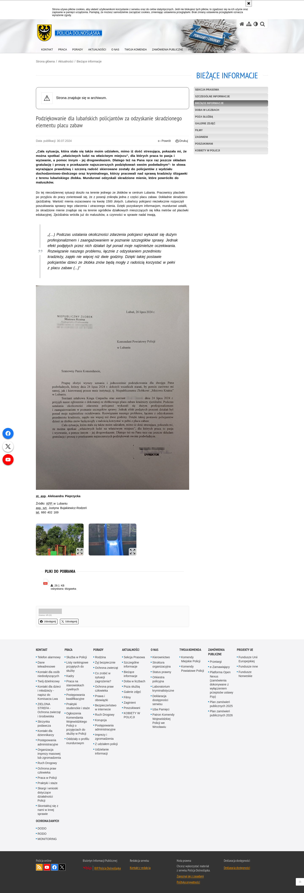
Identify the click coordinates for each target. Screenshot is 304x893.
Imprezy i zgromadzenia (104, 736)
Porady (98, 649)
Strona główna (45, 61)
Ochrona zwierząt (106, 667)
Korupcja (101, 720)
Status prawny (161, 672)
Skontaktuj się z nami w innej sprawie (48, 810)
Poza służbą (204, 116)
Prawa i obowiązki (101, 698)
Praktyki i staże (47, 783)
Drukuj (181, 141)
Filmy (199, 130)
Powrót (164, 141)
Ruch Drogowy (47, 763)
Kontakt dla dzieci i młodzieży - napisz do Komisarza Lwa (49, 692)
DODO (42, 828)
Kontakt (42, 649)
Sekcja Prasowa (207, 89)
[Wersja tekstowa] (256, 24)
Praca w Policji (47, 777)
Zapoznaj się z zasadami (190, 876)
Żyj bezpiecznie (105, 662)
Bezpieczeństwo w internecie (105, 707)
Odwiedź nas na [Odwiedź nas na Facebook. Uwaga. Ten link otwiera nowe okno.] (54, 867)
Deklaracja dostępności (237, 868)
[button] (262, 24)
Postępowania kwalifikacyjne (75, 696)
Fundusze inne (248, 666)
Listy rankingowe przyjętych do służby (77, 666)
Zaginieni (201, 137)
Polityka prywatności (188, 882)
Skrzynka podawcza (44, 723)
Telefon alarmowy (49, 657)
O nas (154, 649)
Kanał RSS (39, 867)
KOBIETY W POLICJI (207, 150)
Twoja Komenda (190, 649)
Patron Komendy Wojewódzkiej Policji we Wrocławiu (163, 721)
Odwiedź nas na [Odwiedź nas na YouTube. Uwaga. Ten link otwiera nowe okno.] (46, 867)
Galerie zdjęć (205, 123)
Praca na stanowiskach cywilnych (75, 685)
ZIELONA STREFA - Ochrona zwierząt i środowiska (49, 710)
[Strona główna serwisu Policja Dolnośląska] (242, 24)
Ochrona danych (47, 821)
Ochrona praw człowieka (47, 770)
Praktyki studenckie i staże (78, 706)
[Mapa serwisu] (248, 24)
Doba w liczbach (207, 110)
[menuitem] (47, 48)
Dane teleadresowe (46, 664)
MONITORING (47, 839)
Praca (68, 649)
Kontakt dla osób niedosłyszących (49, 674)
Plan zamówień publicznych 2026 (221, 713)
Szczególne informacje (212, 96)
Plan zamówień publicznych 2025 (221, 704)
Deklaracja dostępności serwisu (160, 700)
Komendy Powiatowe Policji (192, 668)
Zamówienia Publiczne (216, 651)
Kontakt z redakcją (140, 868)
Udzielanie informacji (102, 751)
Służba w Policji (76, 657)
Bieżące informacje (89, 61)
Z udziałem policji (106, 744)
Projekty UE (245, 649)
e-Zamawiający (220, 667)
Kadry (70, 676)
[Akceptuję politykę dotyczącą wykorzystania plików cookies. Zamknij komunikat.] (249, 3)
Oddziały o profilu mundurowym (77, 741)
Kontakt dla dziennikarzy (46, 733)
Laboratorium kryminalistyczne (163, 688)
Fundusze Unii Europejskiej (248, 659)
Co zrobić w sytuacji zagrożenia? (103, 677)
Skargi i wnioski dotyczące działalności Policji (48, 794)
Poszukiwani (204, 143)
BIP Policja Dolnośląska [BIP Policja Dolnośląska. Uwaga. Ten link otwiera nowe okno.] (107, 868)
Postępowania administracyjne (48, 742)
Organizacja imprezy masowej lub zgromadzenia (49, 753)
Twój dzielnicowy (49, 681)
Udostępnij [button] (48, 621)
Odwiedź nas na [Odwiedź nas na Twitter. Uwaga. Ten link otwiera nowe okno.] (62, 867)
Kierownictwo (161, 657)
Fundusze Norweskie (245, 674)
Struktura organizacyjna (161, 664)
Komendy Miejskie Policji (190, 659)
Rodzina (100, 657)
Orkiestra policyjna (158, 679)
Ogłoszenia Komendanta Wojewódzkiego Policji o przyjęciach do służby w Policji (76, 723)
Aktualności (65, 61)
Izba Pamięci (160, 709)
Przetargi (216, 661)
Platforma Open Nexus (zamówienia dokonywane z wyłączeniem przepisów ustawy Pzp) (221, 684)
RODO (42, 833)
